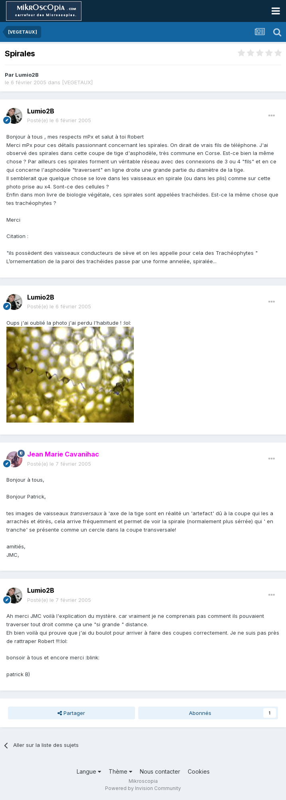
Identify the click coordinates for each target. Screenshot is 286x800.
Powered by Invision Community (143, 788)
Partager (71, 713)
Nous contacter (160, 771)
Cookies (199, 771)
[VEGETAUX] (77, 82)
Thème (120, 771)
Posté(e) (59, 120)
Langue (89, 771)
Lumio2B (27, 74)
